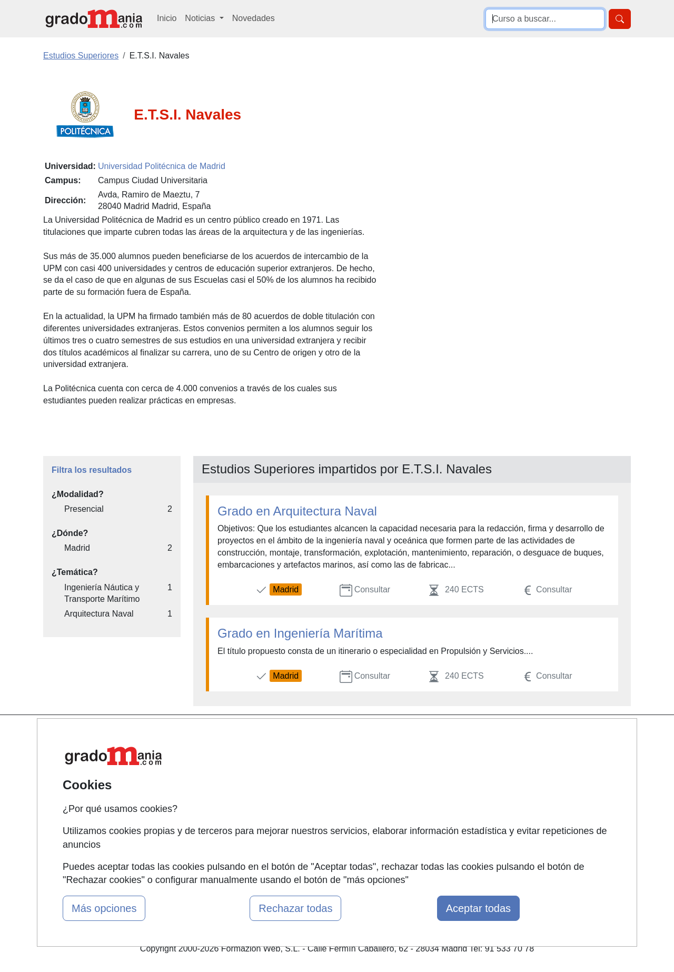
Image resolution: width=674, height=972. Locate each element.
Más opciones (104, 908)
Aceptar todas (478, 908)
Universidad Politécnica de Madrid (161, 166)
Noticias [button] (201, 18)
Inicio (166, 18)
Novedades (253, 18)
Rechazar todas (295, 908)
